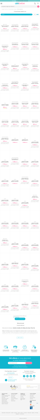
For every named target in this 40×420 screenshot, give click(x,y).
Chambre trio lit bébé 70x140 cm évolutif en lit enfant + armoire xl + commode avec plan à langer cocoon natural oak (25, 246)
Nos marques (13, 396)
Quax (29, 327)
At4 (22, 327)
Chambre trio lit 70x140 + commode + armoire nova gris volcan (35, 45)
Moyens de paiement (4, 401)
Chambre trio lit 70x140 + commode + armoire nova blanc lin (25, 45)
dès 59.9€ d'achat (6, 348)
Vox (34, 327)
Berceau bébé (8, 412)
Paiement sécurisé (33, 400)
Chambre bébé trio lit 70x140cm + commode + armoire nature (35, 304)
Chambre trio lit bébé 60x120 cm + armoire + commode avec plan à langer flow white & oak (25, 162)
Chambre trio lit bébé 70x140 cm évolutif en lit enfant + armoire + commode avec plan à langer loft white (35, 267)
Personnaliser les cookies (5, 398)
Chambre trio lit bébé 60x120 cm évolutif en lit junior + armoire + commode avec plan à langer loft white (35, 144)
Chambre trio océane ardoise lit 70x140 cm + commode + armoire (15, 140)
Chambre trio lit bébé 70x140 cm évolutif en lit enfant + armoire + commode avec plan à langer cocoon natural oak (35, 246)
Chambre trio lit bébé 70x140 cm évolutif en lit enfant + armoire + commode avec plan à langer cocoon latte (5, 225)
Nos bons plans (13, 395)
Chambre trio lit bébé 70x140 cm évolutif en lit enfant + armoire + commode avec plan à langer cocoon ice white (25, 225)
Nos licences (22, 397)
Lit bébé (19, 412)
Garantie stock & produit (5, 402)
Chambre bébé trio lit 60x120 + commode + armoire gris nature (15, 264)
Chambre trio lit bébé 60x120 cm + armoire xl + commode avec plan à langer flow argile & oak (35, 162)
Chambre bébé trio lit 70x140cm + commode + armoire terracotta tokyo (35, 104)
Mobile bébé (29, 412)
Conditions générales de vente (6, 395)
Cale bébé (15, 412)
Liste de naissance (32, 394)
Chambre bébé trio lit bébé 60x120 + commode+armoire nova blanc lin (5, 65)
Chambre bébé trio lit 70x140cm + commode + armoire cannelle (25, 179)
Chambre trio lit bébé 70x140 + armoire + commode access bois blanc (34, 122)
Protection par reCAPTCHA (23, 418)
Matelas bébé (3, 412)
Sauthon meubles (17, 327)
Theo (32, 327)
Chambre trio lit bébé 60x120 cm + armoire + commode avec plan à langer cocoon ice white (15, 201)
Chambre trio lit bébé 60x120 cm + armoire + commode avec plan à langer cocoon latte (34, 181)
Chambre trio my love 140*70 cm (25, 281)
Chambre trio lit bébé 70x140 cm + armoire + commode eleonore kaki (15, 104)
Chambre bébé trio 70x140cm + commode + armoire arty (35, 83)
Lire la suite (20, 337)
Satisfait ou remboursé (5, 403)
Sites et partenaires (23, 395)
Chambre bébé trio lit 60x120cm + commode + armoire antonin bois (15, 26)
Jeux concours (32, 396)
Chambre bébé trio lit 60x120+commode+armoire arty (15, 83)
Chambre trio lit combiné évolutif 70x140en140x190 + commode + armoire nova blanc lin (35, 67)
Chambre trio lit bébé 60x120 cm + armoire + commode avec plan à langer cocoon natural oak (15, 245)
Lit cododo (12, 412)
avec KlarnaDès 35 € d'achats (15, 348)
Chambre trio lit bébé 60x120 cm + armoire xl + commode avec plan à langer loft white (25, 265)
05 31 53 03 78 (34, 351)
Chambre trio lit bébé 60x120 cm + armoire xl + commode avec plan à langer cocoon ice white (5, 201)
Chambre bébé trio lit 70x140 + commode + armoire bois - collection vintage (25, 305)
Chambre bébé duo (20, 325)
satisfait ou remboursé (25, 348)
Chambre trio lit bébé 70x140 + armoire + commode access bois (24, 104)
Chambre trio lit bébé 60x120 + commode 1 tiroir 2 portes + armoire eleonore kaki (5, 122)
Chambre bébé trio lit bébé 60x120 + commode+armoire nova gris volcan (25, 65)
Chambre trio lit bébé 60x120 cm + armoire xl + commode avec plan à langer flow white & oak (15, 306)
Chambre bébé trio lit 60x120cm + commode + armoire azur (5, 139)
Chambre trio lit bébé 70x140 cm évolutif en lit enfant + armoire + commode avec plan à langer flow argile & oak (5, 308)
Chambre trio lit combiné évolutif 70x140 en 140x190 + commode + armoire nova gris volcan (5, 87)
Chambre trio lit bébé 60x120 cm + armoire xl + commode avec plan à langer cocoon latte (15, 181)
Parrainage (31, 398)
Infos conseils (31, 395)
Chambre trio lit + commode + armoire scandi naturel (5, 241)
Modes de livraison (4, 400)
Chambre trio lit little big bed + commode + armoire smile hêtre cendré (5, 27)
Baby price (25, 327)
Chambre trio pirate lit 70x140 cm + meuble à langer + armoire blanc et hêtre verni (5, 105)
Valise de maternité (32, 397)
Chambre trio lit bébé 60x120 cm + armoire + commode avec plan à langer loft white (5, 265)
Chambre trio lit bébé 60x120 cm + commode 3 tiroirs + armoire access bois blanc (25, 122)
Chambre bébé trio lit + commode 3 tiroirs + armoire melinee (15, 160)
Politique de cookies (4, 399)
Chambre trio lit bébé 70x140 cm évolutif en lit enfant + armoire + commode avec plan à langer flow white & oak (15, 287)
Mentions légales (13, 397)
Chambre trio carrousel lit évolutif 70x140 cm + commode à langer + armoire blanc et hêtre (15, 66)
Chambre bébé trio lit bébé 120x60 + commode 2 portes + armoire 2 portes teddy (25, 86)
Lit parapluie (25, 412)
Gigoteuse (33, 412)
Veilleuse (21, 412)
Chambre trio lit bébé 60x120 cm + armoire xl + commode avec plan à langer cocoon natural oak (35, 225)
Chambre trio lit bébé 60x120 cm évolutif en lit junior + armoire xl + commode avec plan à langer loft (5, 163)
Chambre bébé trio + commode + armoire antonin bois (35, 25)
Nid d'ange (36, 412)
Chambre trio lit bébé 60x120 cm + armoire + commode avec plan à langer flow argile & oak (5, 181)
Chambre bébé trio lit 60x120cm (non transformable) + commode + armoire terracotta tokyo (5, 48)
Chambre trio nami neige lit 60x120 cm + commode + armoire (25, 140)
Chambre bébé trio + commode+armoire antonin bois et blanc (15, 45)
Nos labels (22, 396)
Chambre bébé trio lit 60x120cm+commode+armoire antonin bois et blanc (26, 26)
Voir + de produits (20, 318)
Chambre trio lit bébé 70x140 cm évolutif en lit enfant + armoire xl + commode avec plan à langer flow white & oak (5, 287)
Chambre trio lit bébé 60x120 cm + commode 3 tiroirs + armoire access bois (15, 122)
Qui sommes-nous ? (14, 394)
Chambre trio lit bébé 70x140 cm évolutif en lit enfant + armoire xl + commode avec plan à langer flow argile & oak (35, 287)
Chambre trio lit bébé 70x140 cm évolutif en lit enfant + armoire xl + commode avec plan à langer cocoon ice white (15, 225)
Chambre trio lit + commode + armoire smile (35, 197)
